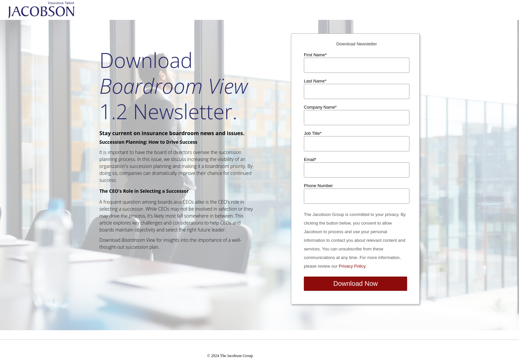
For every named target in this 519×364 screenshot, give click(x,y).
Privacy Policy (352, 266)
